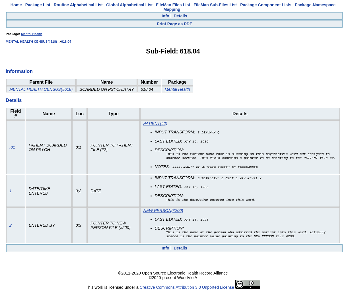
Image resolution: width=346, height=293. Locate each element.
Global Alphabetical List (129, 5)
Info (165, 16)
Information (19, 71)
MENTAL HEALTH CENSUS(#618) (31, 41)
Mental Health (31, 34)
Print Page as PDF (174, 24)
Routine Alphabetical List (78, 5)
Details (180, 16)
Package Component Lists (265, 5)
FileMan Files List (173, 5)
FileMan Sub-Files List (215, 5)
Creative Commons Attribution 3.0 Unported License (187, 288)
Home (16, 5)
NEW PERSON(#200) (163, 211)
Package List (37, 5)
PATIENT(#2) (155, 123)
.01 (12, 147)
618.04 (66, 41)
